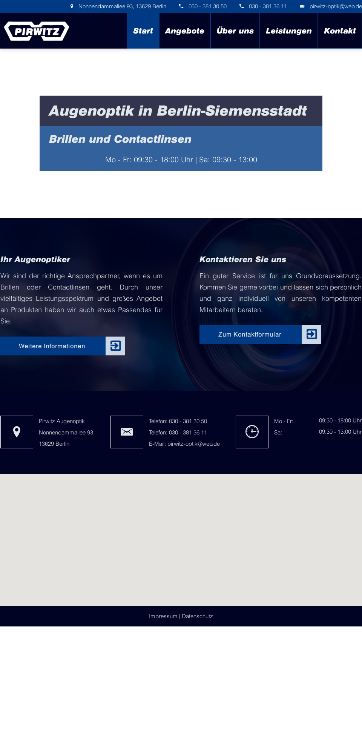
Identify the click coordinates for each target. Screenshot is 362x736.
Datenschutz (197, 616)
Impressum (163, 616)
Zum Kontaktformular (249, 334)
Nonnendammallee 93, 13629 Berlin (121, 6)
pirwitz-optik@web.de (336, 6)
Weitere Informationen (52, 346)
